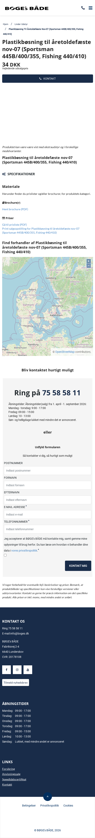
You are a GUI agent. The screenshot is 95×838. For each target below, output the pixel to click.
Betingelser (29, 805)
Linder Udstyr (21, 24)
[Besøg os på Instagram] (17, 669)
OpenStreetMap (65, 351)
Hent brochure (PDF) (15, 209)
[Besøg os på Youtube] (28, 669)
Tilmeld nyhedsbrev (16, 682)
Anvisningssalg (11, 774)
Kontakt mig (78, 565)
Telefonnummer (16, 521)
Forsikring (8, 768)
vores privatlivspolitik (24, 550)
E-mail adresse (15, 507)
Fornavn (10, 477)
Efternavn (11, 492)
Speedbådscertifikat (14, 779)
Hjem (5, 24)
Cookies (68, 805)
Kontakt (47, 78)
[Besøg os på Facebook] (6, 669)
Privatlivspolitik (49, 805)
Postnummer (13, 463)
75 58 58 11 (61, 393)
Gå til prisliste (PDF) (14, 224)
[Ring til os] (83, 8)
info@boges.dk (19, 633)
